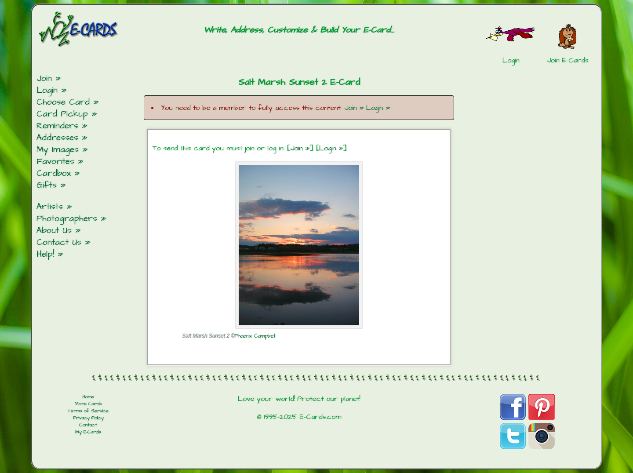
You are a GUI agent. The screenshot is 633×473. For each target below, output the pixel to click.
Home (88, 396)
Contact (88, 425)
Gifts (46, 185)
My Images (57, 150)
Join (44, 78)
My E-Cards (88, 432)
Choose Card (63, 102)
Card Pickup (62, 114)
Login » (378, 108)
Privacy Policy (88, 418)
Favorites (55, 161)
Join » (354, 108)
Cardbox (53, 173)
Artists (49, 207)
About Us (54, 230)
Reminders (57, 126)
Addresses (57, 138)
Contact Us (58, 242)
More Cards (88, 404)
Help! (45, 254)
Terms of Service (88, 411)
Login (47, 90)
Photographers (66, 219)
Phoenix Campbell (255, 336)
